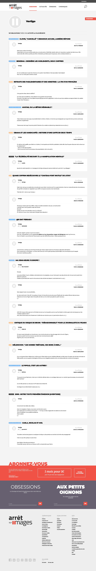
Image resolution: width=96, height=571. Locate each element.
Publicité (44, 538)
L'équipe (73, 529)
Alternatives (44, 531)
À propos (73, 527)
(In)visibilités (44, 534)
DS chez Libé (50, 562)
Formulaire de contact (76, 534)
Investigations (45, 525)
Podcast (73, 554)
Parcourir (33, 6)
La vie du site (74, 520)
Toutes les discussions (76, 536)
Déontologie (44, 529)
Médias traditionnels (46, 540)
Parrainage (74, 524)
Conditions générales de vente (78, 549)
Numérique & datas (46, 527)
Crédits (73, 550)
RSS (72, 552)
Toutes (58, 518)
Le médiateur (74, 522)
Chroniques (63, 6)
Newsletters (74, 545)
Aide (73, 540)
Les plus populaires (61, 529)
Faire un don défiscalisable (77, 543)
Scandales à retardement (47, 522)
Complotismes (45, 536)
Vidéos (58, 527)
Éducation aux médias (76, 525)
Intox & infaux (45, 524)
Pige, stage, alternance (76, 538)
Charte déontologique (76, 533)
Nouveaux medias (45, 533)
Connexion (83, 1)
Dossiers (58, 525)
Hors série (44, 562)
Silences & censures (46, 541)
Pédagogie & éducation (47, 543)
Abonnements (75, 518)
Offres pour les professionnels (78, 541)
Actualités (43, 6)
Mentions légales (75, 547)
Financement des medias (47, 545)
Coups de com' (45, 520)
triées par (27, 33)
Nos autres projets (75, 531)
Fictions (43, 518)
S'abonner (89, 18)
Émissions (52, 6)
